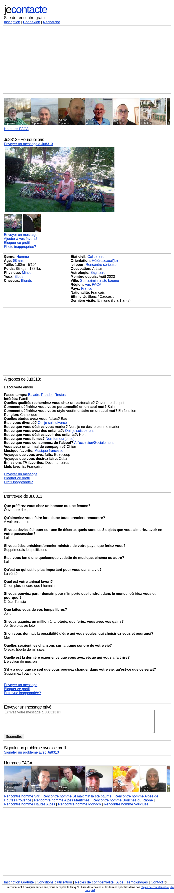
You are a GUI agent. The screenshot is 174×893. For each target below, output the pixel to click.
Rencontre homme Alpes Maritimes (62, 800)
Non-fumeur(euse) (60, 439)
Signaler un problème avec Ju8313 (31, 752)
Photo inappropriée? (20, 247)
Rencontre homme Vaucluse (126, 804)
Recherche (51, 22)
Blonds (26, 280)
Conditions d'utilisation (54, 882)
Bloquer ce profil (17, 243)
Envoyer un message (20, 235)
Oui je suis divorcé (52, 423)
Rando (47, 395)
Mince (27, 272)
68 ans (18, 260)
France (86, 288)
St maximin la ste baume (99, 280)
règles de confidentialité (155, 887)
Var (87, 284)
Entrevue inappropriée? (22, 693)
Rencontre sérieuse (101, 264)
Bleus (18, 276)
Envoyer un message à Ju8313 (28, 144)
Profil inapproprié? (18, 482)
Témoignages (137, 882)
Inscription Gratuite (19, 882)
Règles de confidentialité (94, 882)
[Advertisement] (87, 61)
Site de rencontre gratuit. (26, 18)
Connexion (31, 22)
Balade (33, 395)
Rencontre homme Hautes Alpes (29, 804)
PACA (16, 129)
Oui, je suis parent (79, 431)
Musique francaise (48, 450)
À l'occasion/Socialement (94, 443)
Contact (157, 882)
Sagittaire (98, 272)
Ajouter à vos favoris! (20, 239)
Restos (60, 395)
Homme (22, 256)
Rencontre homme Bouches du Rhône (122, 800)
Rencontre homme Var (22, 796)
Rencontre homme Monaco (79, 804)
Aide (119, 882)
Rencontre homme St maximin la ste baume (77, 796)
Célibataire (95, 256)
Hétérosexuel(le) (105, 260)
